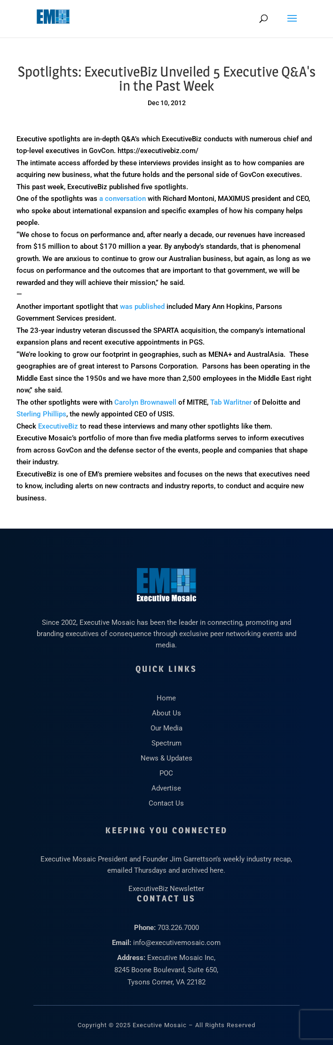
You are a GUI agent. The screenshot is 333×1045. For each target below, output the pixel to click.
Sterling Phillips (41, 414)
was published (142, 306)
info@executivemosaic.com (177, 942)
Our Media (166, 728)
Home (166, 698)
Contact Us (166, 803)
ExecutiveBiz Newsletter (166, 888)
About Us (166, 713)
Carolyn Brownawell (145, 402)
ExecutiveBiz (58, 426)
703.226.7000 (178, 927)
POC (166, 773)
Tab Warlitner (231, 402)
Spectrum (166, 743)
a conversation (122, 198)
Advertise (166, 788)
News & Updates (166, 758)
